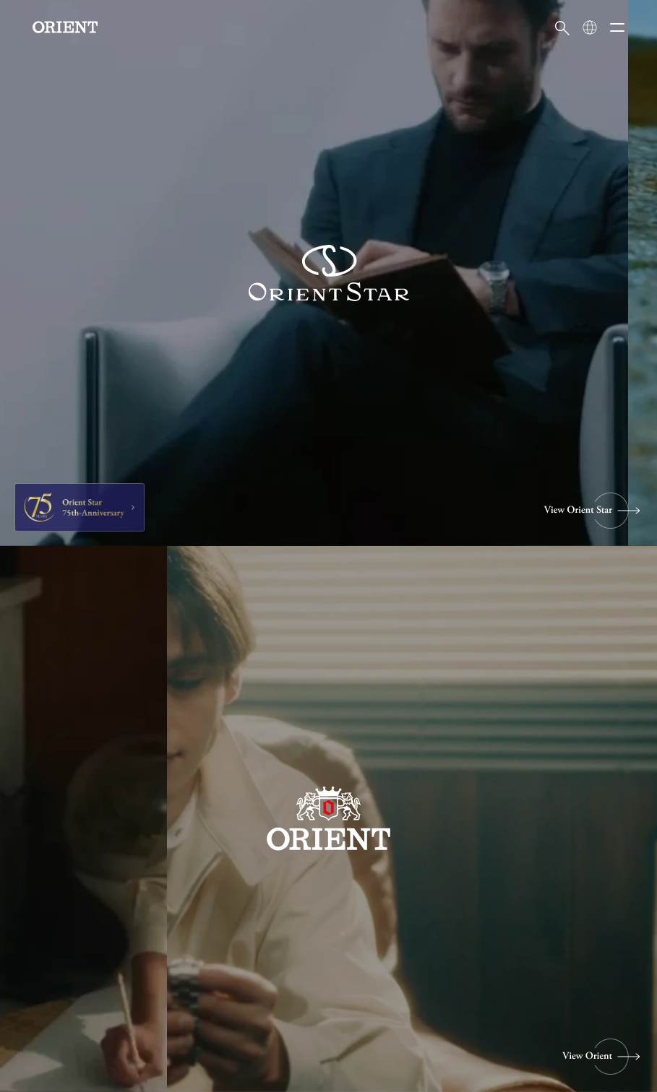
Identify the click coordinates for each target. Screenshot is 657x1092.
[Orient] (65, 27)
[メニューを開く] (617, 27)
